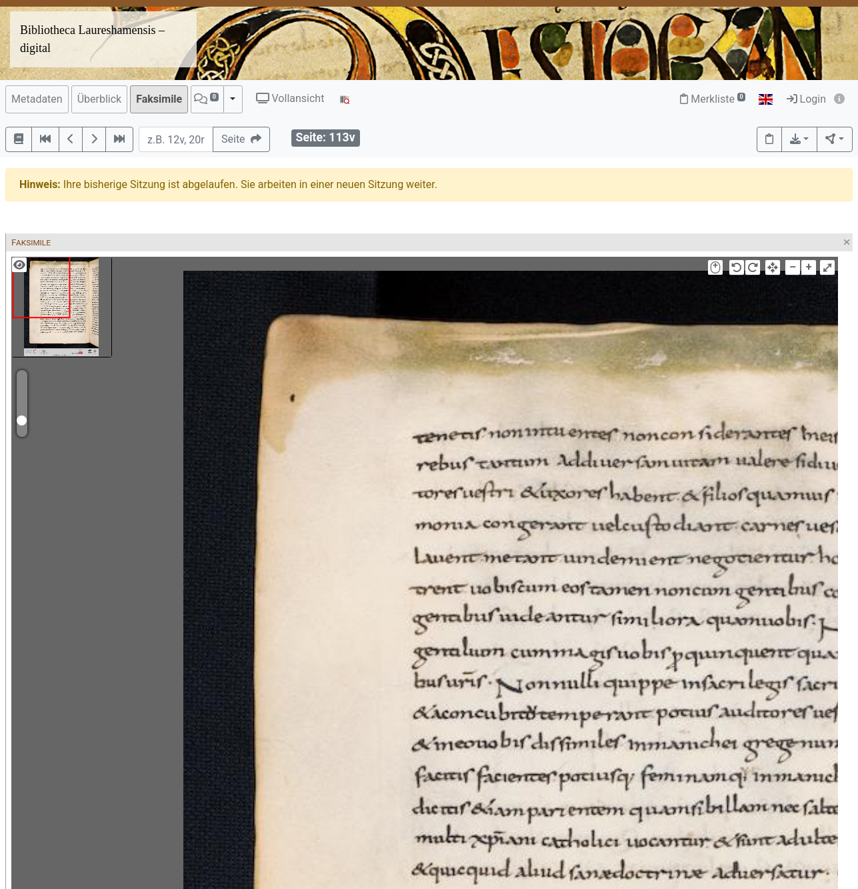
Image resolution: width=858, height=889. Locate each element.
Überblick (99, 99)
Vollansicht (290, 98)
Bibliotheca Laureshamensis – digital (92, 39)
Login (806, 99)
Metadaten (37, 99)
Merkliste (712, 99)
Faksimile (159, 99)
